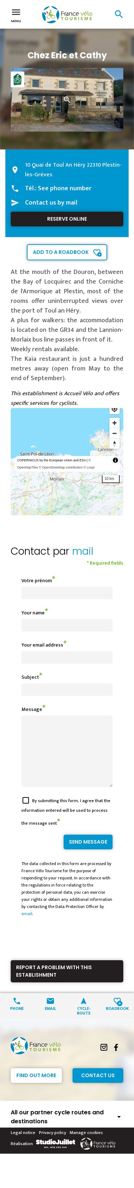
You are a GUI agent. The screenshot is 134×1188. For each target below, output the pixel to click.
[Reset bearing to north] (114, 443)
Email (50, 1021)
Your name (33, 613)
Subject (30, 677)
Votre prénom (36, 580)
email (26, 926)
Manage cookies (86, 1145)
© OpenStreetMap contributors (61, 467)
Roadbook (117, 1021)
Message (31, 709)
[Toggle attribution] (115, 460)
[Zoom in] (114, 423)
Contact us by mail (51, 202)
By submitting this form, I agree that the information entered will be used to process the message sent (65, 825)
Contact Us (98, 1088)
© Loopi (88, 467)
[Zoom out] (114, 433)
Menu (16, 15)
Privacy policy (52, 1145)
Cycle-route (83, 1023)
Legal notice (23, 1145)
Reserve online (67, 218)
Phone (17, 1021)
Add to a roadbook (61, 252)
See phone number (64, 188)
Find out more (36, 1088)
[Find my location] (114, 409)
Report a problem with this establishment (54, 984)
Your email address (42, 645)
